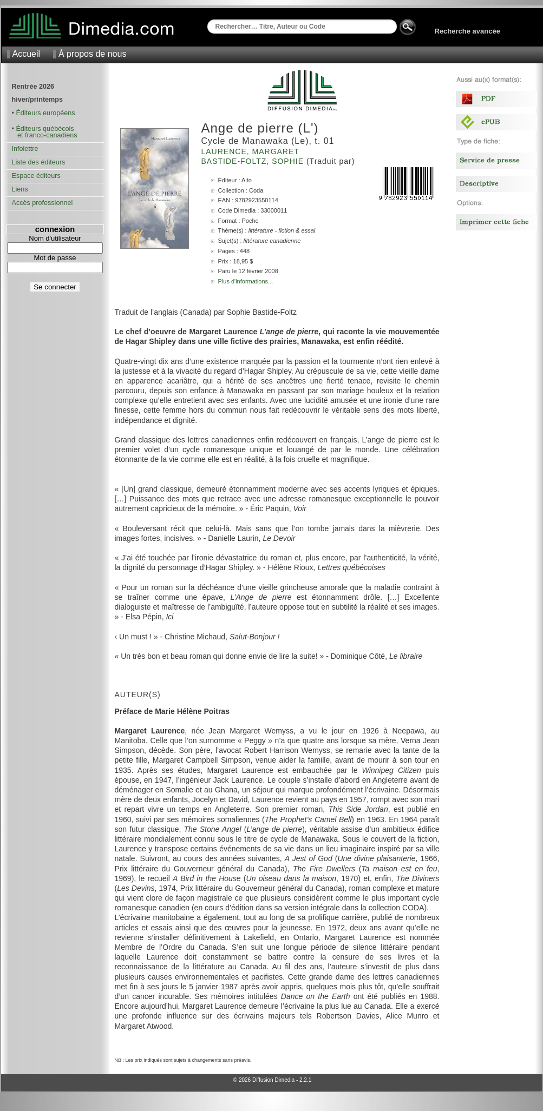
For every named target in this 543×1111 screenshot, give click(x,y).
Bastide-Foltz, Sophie (253, 161)
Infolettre (25, 149)
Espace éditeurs (36, 176)
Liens (20, 189)
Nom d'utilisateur (55, 238)
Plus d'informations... (245, 281)
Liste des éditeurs (39, 162)
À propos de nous (92, 53)
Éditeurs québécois (45, 129)
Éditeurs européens (45, 113)
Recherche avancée (467, 31)
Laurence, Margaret (251, 151)
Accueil (26, 53)
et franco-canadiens (44, 135)
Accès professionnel (42, 203)
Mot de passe (55, 258)
